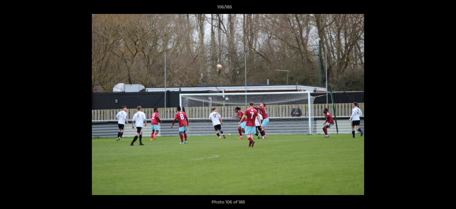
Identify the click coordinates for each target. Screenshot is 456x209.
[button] (431, 8)
